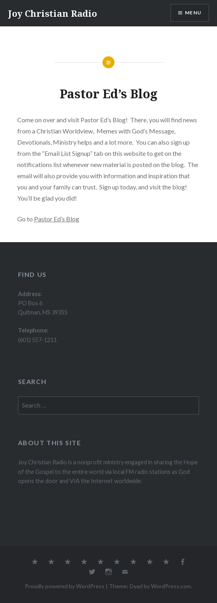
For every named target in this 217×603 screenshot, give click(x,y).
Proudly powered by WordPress (64, 586)
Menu (193, 13)
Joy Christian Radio (52, 13)
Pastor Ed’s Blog (56, 219)
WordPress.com (171, 586)
